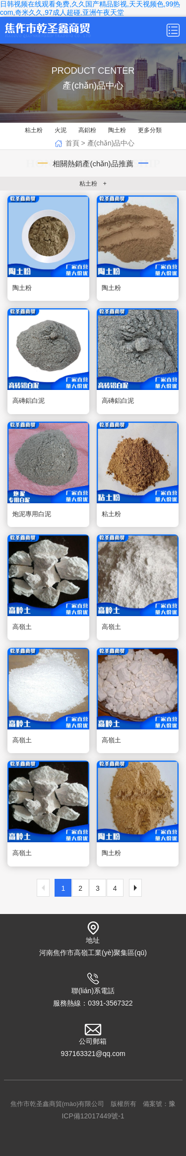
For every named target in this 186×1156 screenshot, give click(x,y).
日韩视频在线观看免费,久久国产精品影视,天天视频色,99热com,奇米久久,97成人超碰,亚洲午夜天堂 (90, 8)
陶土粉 (117, 130)
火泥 (60, 130)
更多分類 (150, 130)
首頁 (72, 143)
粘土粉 (34, 130)
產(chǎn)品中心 (111, 143)
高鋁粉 (87, 130)
